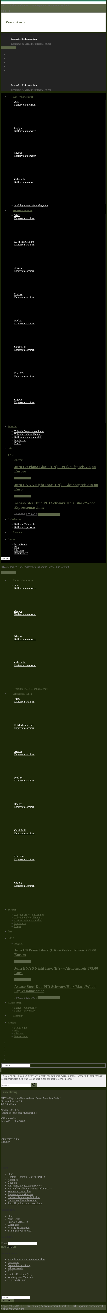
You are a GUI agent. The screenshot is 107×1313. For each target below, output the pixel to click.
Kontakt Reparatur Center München (26, 1176)
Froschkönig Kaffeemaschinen (24, 39)
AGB (10, 1271)
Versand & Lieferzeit (18, 1227)
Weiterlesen (22, 478)
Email (4, 1243)
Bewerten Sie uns (17, 1280)
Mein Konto (14, 1219)
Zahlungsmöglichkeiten (20, 1230)
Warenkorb (13, 1224)
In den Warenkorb (49, 514)
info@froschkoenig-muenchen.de (19, 1112)
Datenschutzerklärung (19, 1265)
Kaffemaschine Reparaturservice (25, 1185)
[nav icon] (5, 558)
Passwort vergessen (18, 1221)
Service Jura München (19, 1191)
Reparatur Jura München (20, 1194)
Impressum (13, 1262)
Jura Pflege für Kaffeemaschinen (25, 1203)
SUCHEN (7, 1300)
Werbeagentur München (20, 1277)
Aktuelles (13, 1179)
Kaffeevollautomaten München (24, 1197)
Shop (10, 1174)
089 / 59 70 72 (8, 47)
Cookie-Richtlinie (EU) (20, 1274)
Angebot (18, 460)
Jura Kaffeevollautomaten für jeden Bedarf (30, 1188)
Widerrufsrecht (15, 1268)
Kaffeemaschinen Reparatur (22, 1200)
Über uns (12, 1182)
